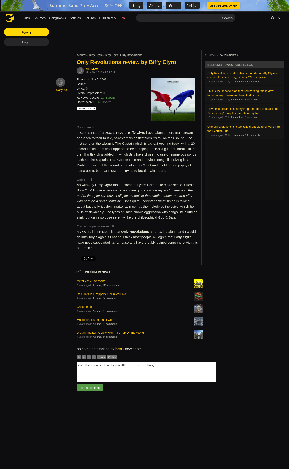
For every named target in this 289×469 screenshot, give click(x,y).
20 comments (109, 324)
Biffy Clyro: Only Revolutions (124, 55)
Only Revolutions (228, 65)
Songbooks (57, 18)
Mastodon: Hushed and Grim (95, 319)
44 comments (109, 336)
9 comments (252, 99)
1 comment (251, 117)
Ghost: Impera (86, 307)
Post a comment (90, 387)
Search (227, 18)
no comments (228, 55)
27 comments (109, 298)
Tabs (26, 18)
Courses (39, 18)
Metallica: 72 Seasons (91, 281)
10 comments (252, 135)
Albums (82, 55)
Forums (90, 18)
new (128, 349)
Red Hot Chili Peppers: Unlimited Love (102, 294)
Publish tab (107, 18)
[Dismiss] (283, 5)
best (118, 349)
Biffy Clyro (96, 55)
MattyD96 (92, 69)
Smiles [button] (101, 357)
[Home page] (10, 17)
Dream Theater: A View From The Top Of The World (110, 332)
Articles (75, 18)
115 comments (110, 285)
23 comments (109, 311)
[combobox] (146, 372)
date (138, 349)
